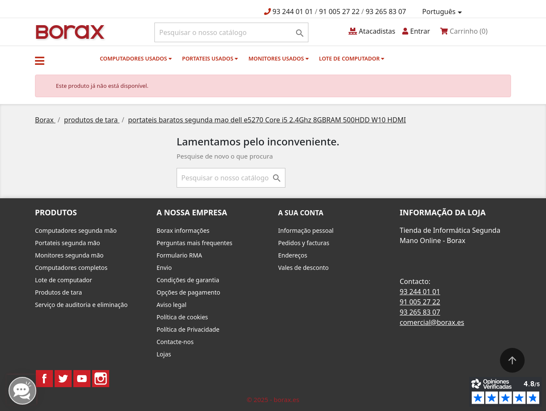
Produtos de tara (58, 292)
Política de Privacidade (188, 329)
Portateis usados (210, 58)
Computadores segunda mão (75, 230)
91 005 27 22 (339, 11)
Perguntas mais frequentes (194, 243)
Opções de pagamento (188, 292)
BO (68, 31)
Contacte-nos (175, 342)
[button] (39, 60)
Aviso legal (171, 305)
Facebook (44, 378)
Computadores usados (136, 58)
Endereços (292, 255)
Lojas (164, 354)
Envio (164, 267)
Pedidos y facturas (303, 243)
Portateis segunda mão (67, 243)
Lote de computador (352, 58)
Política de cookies (182, 317)
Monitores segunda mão (69, 255)
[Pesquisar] (231, 32)
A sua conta (300, 212)
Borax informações (183, 230)
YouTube (81, 378)
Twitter (63, 378)
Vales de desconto (303, 267)
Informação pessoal (306, 230)
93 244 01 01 (293, 11)
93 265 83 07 (386, 11)
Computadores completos (71, 267)
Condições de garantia (188, 280)
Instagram (100, 378)
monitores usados (278, 58)
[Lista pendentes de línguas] (443, 11)
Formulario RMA (179, 255)
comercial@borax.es (432, 322)
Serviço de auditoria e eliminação (81, 305)
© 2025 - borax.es (273, 399)
